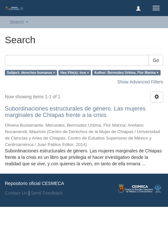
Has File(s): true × (74, 72)
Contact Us (16, 193)
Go (156, 60)
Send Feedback (47, 193)
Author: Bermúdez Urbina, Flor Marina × (126, 72)
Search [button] (19, 21)
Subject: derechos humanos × (31, 72)
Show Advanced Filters (140, 81)
